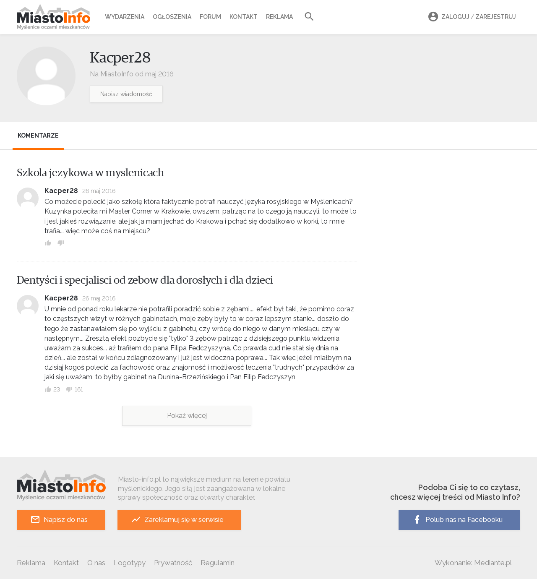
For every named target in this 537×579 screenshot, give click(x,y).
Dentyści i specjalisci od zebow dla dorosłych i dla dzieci (145, 280)
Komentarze (38, 135)
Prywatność (173, 562)
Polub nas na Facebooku (457, 519)
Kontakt (243, 16)
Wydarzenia (124, 16)
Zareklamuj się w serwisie (177, 519)
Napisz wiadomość (126, 94)
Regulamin (218, 562)
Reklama (279, 16)
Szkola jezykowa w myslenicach (90, 172)
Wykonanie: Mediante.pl (473, 562)
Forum (210, 16)
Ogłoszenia (172, 16)
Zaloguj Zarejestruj (470, 17)
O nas (96, 562)
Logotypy (130, 562)
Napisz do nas (59, 519)
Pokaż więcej (187, 416)
